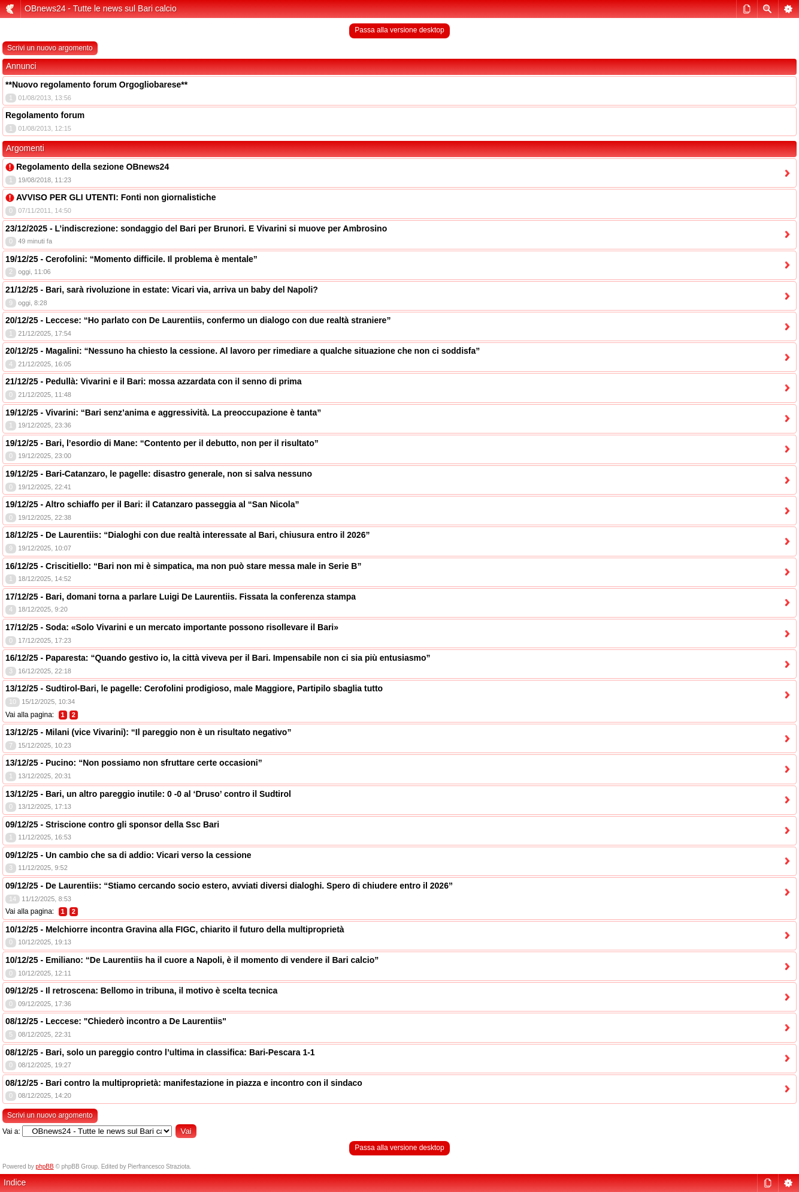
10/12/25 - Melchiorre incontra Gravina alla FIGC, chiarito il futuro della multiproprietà (174, 929)
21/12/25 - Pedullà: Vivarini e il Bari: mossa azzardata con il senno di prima (153, 381)
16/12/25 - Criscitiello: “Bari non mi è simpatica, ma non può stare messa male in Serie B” (183, 566)
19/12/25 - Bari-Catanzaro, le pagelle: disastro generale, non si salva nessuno (158, 473)
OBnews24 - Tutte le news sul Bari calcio (101, 8)
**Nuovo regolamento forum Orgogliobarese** (96, 84)
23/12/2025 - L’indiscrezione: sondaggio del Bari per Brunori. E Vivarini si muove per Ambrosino (196, 228)
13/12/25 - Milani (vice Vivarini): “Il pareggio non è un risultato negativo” (148, 732)
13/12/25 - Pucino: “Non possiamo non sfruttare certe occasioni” (133, 762)
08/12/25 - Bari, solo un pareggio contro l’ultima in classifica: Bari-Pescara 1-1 (160, 1052)
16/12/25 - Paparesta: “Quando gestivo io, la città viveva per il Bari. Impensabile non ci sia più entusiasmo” (218, 658)
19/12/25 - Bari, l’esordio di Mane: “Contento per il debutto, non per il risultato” (162, 443)
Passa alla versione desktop (399, 30)
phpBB (45, 1166)
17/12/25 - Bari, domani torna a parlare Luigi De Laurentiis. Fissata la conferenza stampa (180, 596)
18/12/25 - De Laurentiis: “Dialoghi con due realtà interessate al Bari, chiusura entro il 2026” (187, 535)
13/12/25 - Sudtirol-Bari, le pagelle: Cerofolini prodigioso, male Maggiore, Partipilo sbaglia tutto (194, 688)
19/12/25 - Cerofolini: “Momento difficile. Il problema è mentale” (131, 259)
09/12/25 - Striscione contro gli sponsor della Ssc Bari (112, 824)
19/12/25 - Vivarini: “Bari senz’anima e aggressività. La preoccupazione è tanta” (163, 412)
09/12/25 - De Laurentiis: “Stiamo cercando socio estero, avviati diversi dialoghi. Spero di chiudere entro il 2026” (229, 885)
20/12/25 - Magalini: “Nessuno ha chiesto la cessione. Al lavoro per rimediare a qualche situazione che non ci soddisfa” (242, 351)
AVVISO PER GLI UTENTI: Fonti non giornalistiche (116, 197)
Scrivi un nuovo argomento (50, 48)
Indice (15, 1182)
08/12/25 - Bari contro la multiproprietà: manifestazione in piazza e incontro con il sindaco (183, 1083)
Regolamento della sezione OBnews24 (92, 166)
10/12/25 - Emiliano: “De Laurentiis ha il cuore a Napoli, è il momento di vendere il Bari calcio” (192, 960)
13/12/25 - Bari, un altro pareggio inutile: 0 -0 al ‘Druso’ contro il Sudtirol (148, 794)
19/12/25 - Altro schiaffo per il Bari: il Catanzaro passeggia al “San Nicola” (152, 504)
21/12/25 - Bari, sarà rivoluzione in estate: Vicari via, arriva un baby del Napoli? (161, 289)
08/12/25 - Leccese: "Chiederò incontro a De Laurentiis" (115, 1021)
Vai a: (11, 1131)
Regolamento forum (44, 115)
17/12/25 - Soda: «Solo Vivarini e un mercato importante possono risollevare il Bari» (171, 627)
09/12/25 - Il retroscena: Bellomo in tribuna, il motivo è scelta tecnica (141, 990)
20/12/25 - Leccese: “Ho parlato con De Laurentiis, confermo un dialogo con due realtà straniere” (198, 320)
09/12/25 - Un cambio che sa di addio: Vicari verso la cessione (128, 855)
